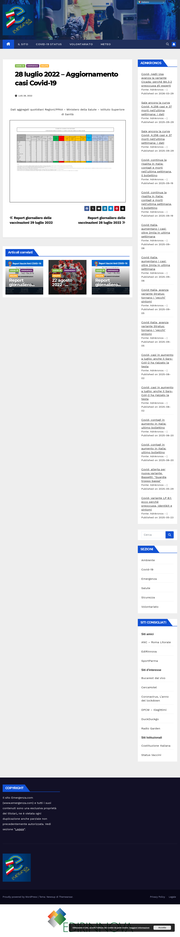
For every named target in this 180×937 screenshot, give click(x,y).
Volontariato (81, 44)
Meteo (106, 44)
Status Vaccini (151, 755)
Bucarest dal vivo (153, 678)
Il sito (23, 44)
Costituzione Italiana (155, 745)
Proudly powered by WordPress (20, 897)
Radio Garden (150, 728)
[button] (167, 44)
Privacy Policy (157, 897)
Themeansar (66, 897)
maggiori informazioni (139, 928)
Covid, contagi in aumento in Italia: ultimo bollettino (153, 423)
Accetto (162, 927)
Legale (19, 829)
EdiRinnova (149, 651)
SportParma (149, 660)
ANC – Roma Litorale (156, 642)
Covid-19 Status (49, 44)
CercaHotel (149, 687)
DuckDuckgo (150, 719)
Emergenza (32, 66)
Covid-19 (20, 66)
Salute (44, 66)
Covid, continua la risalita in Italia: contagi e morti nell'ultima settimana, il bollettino (156, 167)
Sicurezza (148, 597)
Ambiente (148, 560)
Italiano (143, 2)
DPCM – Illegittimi (154, 709)
